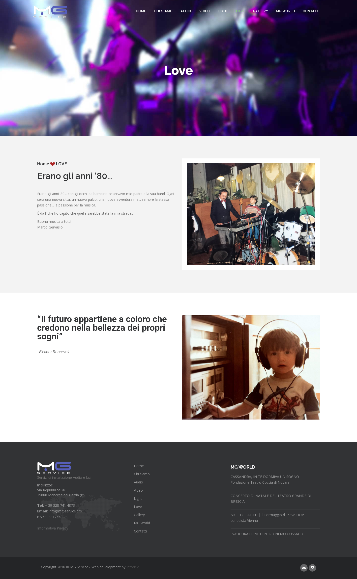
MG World (285, 11)
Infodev (132, 567)
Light (223, 11)
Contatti (311, 11)
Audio (185, 11)
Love (240, 11)
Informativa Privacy (52, 528)
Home (141, 11)
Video (204, 11)
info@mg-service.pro (65, 511)
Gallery (260, 11)
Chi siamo (163, 11)
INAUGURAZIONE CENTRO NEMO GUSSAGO (267, 533)
